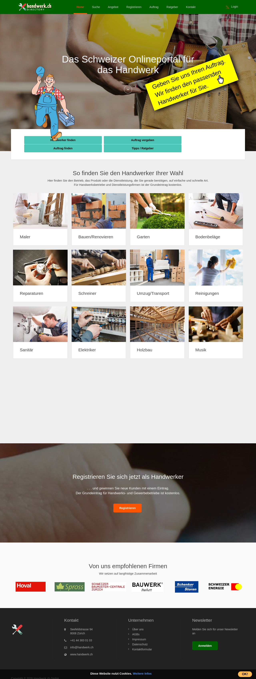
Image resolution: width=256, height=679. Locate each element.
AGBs (136, 625)
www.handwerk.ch (81, 646)
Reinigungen (207, 285)
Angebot (113, 7)
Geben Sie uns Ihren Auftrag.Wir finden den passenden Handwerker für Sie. (188, 82)
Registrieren (133, 7)
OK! (245, 674)
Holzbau (145, 341)
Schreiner (88, 285)
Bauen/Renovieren (96, 228)
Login (234, 6)
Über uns (138, 620)
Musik (201, 341)
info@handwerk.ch (81, 639)
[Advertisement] (128, 397)
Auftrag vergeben (102, 140)
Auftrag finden (153, 140)
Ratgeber (172, 7)
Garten (143, 228)
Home (80, 7)
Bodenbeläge (208, 228)
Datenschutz (140, 636)
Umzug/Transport (153, 285)
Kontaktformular (142, 641)
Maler (25, 228)
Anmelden (205, 637)
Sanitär (27, 341)
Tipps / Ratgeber (205, 140)
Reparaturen (32, 285)
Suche (96, 7)
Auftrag (153, 7)
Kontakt (190, 7)
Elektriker (87, 341)
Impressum (139, 631)
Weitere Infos (142, 673)
